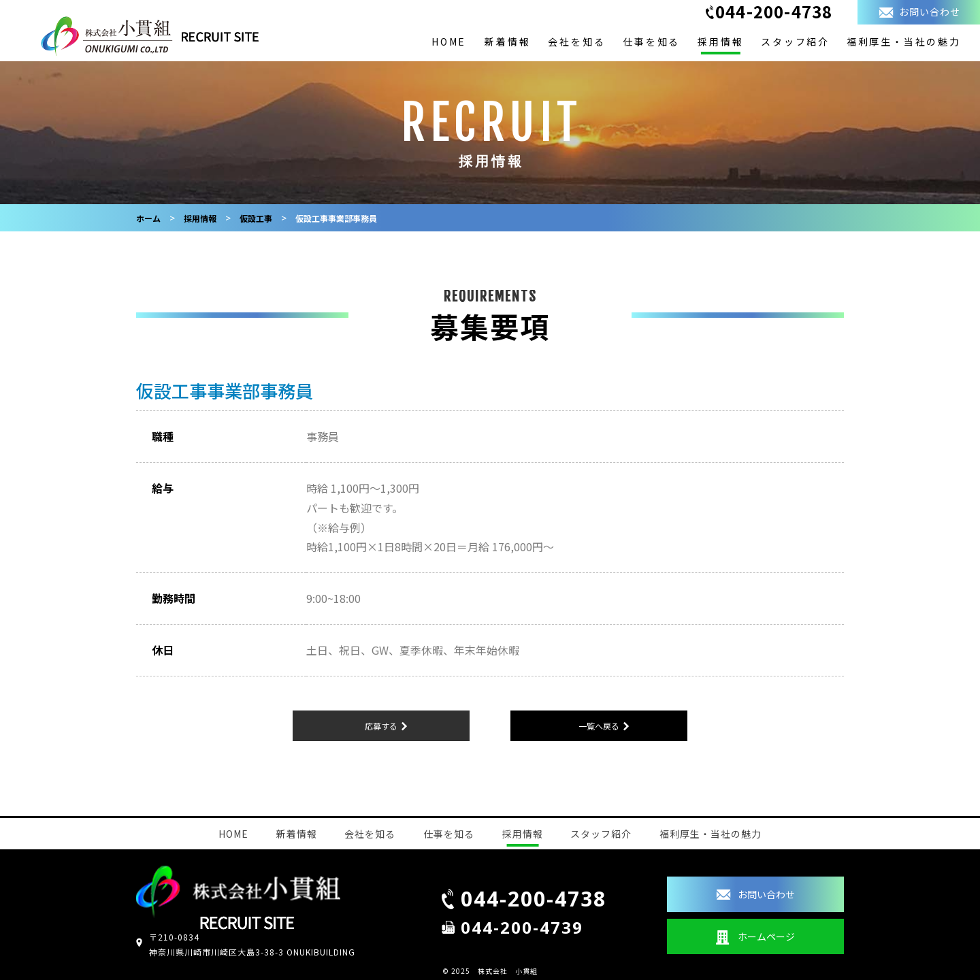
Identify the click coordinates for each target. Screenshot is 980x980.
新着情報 (507, 41)
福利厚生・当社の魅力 (904, 41)
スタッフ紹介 (795, 41)
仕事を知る (651, 41)
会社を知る (576, 41)
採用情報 (720, 41)
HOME (448, 41)
